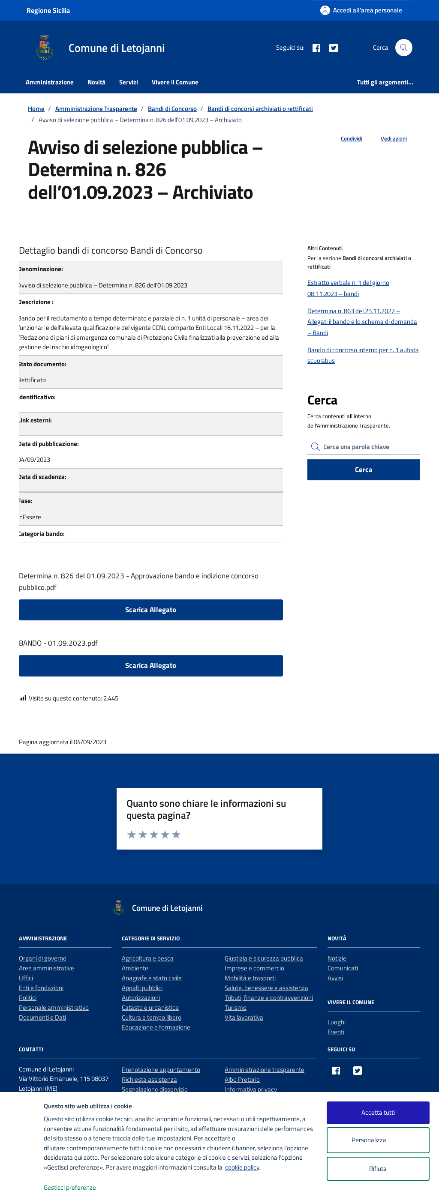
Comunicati (343, 968)
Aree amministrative (46, 968)
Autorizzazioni (141, 997)
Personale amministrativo (54, 1007)
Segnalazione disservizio (155, 1089)
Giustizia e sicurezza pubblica (264, 958)
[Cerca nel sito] (403, 47)
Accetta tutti (378, 1112)
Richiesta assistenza (149, 1079)
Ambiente (135, 968)
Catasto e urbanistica (150, 1007)
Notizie (337, 958)
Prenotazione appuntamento (161, 1069)
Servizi (128, 82)
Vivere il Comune (175, 82)
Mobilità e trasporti (250, 978)
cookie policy (242, 1167)
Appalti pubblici (142, 988)
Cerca (364, 469)
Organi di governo (42, 958)
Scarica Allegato (150, 609)
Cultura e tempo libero (151, 1017)
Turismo (236, 1007)
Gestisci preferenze (79, 1188)
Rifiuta (378, 1168)
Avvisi (335, 978)
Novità (96, 82)
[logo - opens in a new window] (22, 1188)
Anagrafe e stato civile (152, 978)
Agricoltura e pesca (148, 958)
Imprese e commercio (254, 968)
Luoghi (337, 1022)
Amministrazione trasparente (264, 1069)
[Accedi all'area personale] (361, 10)
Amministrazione (50, 82)
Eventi (336, 1032)
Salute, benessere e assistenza (266, 988)
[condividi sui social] (344, 139)
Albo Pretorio (242, 1079)
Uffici (26, 978)
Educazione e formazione (156, 1027)
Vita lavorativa (244, 1017)
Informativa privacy (251, 1089)
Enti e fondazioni (41, 988)
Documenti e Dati (42, 1017)
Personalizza (378, 1140)
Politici (27, 997)
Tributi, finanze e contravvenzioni (269, 997)
